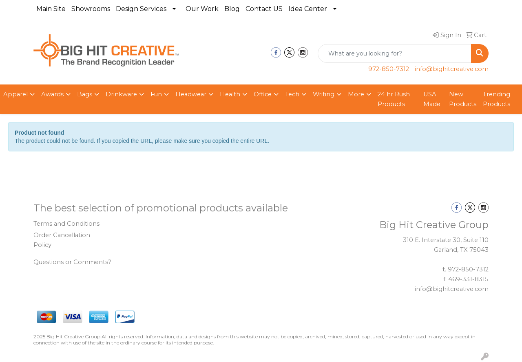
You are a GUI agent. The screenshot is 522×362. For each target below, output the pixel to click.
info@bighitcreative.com (452, 69)
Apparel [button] (15, 94)
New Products (462, 99)
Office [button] (263, 94)
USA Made (431, 99)
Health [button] (230, 94)
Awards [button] (52, 94)
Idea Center (307, 9)
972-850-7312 (388, 69)
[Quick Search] (394, 53)
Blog (232, 9)
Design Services (141, 9)
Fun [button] (156, 94)
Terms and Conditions (66, 223)
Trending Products (496, 99)
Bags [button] (84, 94)
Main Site (51, 9)
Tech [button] (292, 94)
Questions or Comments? (72, 262)
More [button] (356, 94)
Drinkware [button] (121, 94)
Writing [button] (323, 94)
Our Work (202, 9)
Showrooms (90, 9)
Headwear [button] (190, 94)
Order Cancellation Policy (61, 240)
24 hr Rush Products (394, 99)
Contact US (264, 9)
